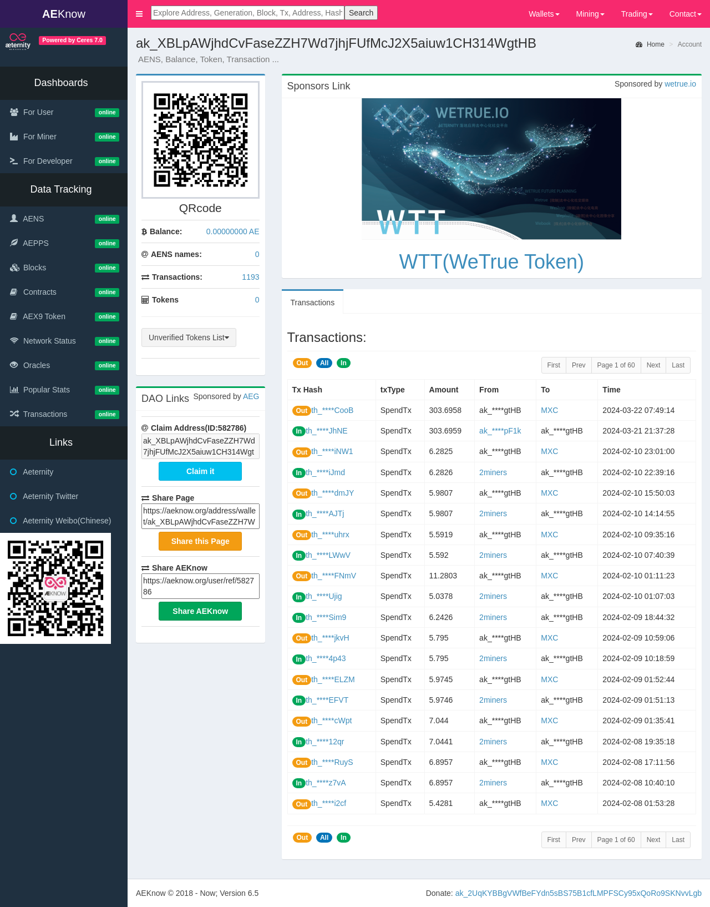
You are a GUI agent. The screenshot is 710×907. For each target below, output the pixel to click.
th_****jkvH (330, 637)
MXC (549, 410)
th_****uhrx (330, 534)
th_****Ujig (324, 596)
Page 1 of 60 (616, 365)
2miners (493, 472)
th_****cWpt (331, 720)
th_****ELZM (333, 679)
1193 (250, 277)
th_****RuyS (332, 762)
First (553, 365)
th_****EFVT (327, 700)
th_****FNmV (333, 575)
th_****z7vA (326, 782)
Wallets (544, 13)
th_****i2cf (328, 803)
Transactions (313, 302)
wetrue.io (680, 83)
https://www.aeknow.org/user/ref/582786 (200, 586)
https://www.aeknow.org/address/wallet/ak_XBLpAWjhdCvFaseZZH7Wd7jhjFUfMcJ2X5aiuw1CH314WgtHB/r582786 (200, 516)
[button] (139, 14)
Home (650, 44)
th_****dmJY (332, 492)
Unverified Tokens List (189, 337)
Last (678, 365)
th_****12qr (325, 741)
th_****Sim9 (326, 617)
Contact (686, 13)
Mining (590, 13)
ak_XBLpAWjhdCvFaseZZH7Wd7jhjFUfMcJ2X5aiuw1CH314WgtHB (200, 446)
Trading (637, 13)
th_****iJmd (325, 472)
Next (654, 365)
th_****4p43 (326, 658)
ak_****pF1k (500, 430)
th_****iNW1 (332, 451)
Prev (579, 365)
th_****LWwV (328, 555)
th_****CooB (332, 410)
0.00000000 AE (233, 231)
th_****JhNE (327, 430)
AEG (251, 396)
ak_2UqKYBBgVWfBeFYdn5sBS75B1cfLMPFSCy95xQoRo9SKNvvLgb (578, 893)
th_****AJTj (325, 513)
